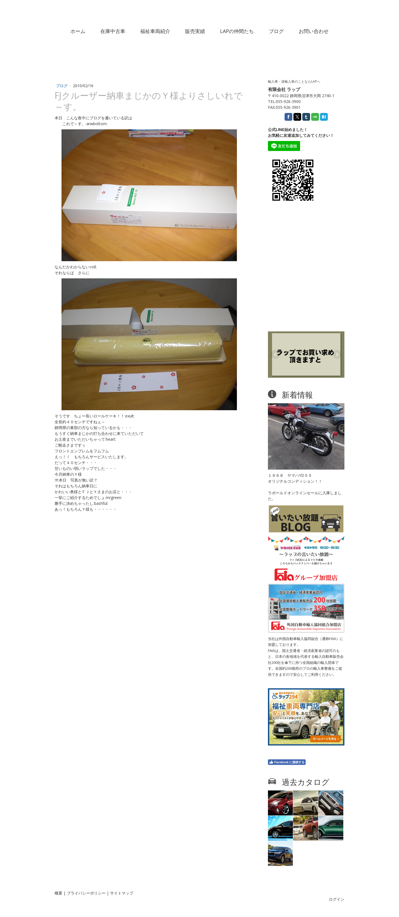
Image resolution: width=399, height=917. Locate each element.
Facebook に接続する (287, 762)
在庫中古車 (112, 31)
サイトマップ (121, 893)
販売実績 (195, 31)
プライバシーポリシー (86, 893)
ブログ (276, 31)
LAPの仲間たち (237, 31)
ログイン (336, 899)
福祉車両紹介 (155, 31)
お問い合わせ (314, 31)
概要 (58, 893)
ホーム (77, 31)
